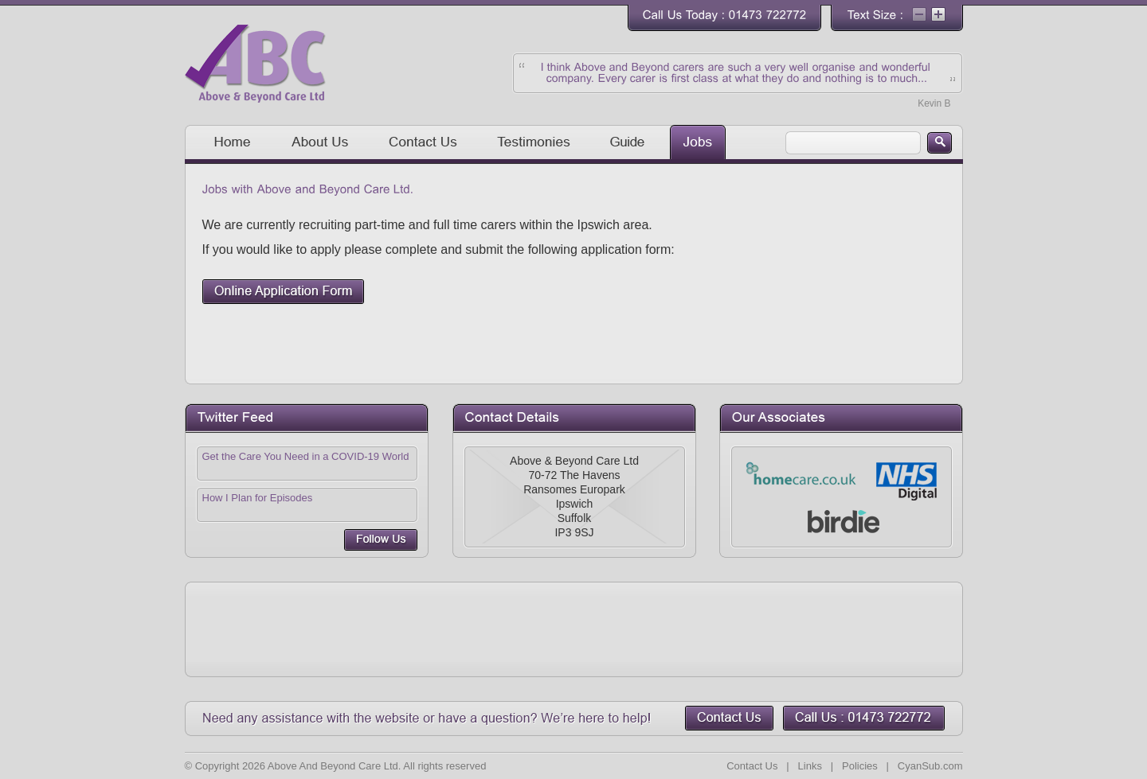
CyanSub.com (930, 766)
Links (810, 766)
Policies (860, 766)
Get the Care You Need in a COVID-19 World (305, 456)
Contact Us (751, 766)
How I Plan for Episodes (257, 498)
